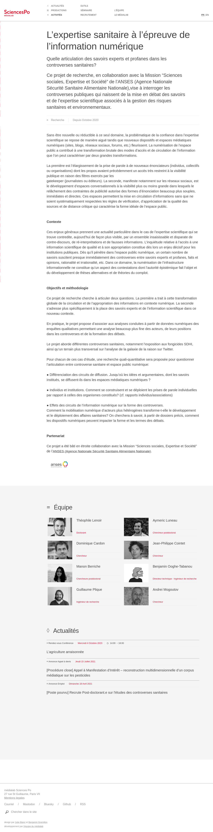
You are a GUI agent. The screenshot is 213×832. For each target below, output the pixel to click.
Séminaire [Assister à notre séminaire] (86, 10)
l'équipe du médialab (33, 826)
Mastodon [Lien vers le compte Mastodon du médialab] (29, 804)
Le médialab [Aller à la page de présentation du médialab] (121, 15)
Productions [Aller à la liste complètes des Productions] (58, 10)
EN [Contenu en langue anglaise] (207, 15)
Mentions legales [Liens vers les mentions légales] (14, 797)
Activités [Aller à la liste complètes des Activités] (56, 15)
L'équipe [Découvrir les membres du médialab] (119, 10)
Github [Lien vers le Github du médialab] (67, 804)
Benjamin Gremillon (37, 822)
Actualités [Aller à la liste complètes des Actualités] (57, 6)
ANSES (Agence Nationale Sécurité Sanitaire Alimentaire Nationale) (104, 451)
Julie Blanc (20, 822)
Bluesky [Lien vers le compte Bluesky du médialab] (49, 804)
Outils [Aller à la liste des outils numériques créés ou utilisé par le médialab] (84, 6)
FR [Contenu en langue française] (202, 15)
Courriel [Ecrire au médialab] (9, 804)
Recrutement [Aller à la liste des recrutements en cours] (88, 15)
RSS (83, 804)
